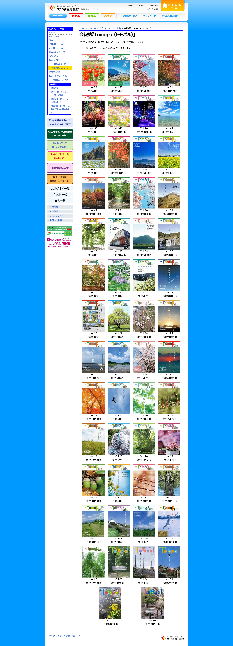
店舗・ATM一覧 (173, 5)
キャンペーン (150, 16)
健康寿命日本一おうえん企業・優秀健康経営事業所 (60, 109)
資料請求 (54, 211)
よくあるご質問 (57, 216)
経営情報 (54, 207)
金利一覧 (60, 200)
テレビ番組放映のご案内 (59, 80)
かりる (92, 16)
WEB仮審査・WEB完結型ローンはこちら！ (60, 134)
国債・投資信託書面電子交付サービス (60, 179)
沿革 (51, 40)
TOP (81, 28)
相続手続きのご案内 (60, 168)
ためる (76, 16)
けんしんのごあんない (171, 16)
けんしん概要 (54, 36)
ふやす (108, 16)
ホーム (131, 5)
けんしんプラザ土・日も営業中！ (60, 145)
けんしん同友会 (55, 60)
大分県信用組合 (73, 3)
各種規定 (67, 636)
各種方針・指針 (56, 636)
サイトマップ (141, 5)
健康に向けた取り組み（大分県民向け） (59, 93)
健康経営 (54, 88)
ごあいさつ (53, 32)
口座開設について (56, 48)
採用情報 (153, 5)
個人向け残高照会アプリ (60, 122)
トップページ (58, 16)
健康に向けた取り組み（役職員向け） (59, 100)
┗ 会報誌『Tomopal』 (58, 68)
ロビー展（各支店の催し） (59, 76)
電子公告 (76, 636)
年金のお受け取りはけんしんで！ (60, 156)
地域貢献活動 (54, 72)
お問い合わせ (56, 220)
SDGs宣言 (53, 56)
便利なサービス (128, 16)
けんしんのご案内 (96, 28)
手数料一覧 (60, 194)
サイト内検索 (152, 9)
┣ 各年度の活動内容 (57, 64)
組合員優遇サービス (57, 52)
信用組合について (56, 44)
